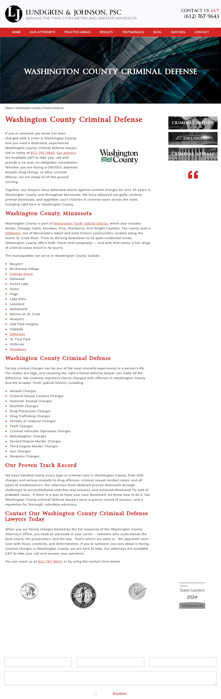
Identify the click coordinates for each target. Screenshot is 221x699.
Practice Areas (77, 32)
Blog (157, 32)
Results (106, 32)
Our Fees (178, 32)
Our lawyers (66, 153)
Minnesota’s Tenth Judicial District (81, 223)
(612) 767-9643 (201, 17)
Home (16, 32)
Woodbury (18, 349)
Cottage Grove (21, 274)
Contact (202, 32)
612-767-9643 (43, 153)
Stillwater (13, 233)
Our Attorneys (42, 32)
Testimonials (133, 32)
